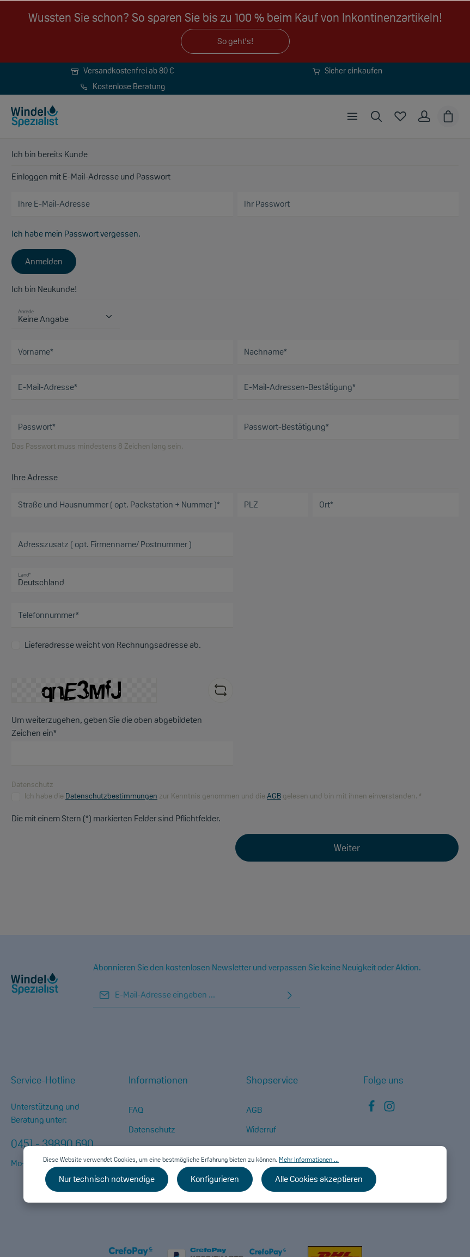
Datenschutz (152, 1129)
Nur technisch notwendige (107, 1179)
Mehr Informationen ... (309, 1159)
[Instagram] (389, 1109)
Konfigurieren (215, 1179)
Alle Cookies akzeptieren (319, 1179)
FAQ (136, 1110)
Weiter (347, 847)
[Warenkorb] (448, 116)
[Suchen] (376, 116)
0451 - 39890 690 (52, 1143)
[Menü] (352, 116)
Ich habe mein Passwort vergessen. (76, 233)
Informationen (158, 1080)
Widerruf (261, 1129)
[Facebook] (372, 1109)
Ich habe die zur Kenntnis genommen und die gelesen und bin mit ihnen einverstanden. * (223, 796)
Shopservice (272, 1080)
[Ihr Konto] (424, 116)
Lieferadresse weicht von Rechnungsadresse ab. (113, 645)
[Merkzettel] (400, 116)
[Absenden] (289, 995)
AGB (274, 796)
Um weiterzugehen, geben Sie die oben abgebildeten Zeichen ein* (106, 726)
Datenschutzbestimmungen (111, 796)
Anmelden (44, 261)
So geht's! (235, 41)
